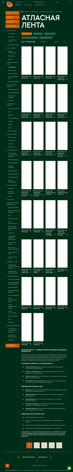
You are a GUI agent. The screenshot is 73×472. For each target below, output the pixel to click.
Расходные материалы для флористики (12, 203)
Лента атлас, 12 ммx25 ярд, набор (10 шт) (37, 153)
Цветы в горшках (12, 130)
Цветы (10, 127)
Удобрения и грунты (12, 261)
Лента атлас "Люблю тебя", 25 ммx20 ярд (50, 192)
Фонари (10, 59)
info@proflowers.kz (39, 2)
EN (56, 2)
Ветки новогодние (13, 162)
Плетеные (10, 143)
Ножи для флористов (13, 92)
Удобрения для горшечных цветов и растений (13, 266)
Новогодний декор (12, 150)
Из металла (11, 36)
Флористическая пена (12, 253)
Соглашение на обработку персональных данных (58, 470)
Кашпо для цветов (11, 134)
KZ (58, 2)
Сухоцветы (11, 340)
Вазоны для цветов (13, 89)
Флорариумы (11, 56)
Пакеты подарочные (13, 295)
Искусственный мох (13, 118)
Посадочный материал (11, 22)
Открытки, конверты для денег (13, 291)
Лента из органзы (12, 73)
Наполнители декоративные (12, 336)
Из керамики (11, 33)
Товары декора (11, 26)
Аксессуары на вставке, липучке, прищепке (12, 155)
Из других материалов (11, 192)
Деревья (10, 115)
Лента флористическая (12, 222)
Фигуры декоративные (12, 52)
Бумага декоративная (13, 279)
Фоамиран (11, 322)
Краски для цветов (13, 218)
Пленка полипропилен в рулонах (12, 306)
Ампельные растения (13, 108)
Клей (9, 215)
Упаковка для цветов (12, 276)
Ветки (9, 111)
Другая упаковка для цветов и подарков (13, 283)
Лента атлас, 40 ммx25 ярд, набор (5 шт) (25, 271)
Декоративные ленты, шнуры (12, 63)
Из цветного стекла (13, 44)
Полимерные (11, 146)
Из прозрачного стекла (12, 40)
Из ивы (10, 196)
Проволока (11, 233)
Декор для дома (11, 48)
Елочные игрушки (12, 170)
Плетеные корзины (12, 185)
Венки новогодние (13, 159)
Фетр (9, 319)
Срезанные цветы (12, 12)
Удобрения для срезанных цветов (13, 272)
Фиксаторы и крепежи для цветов (13, 248)
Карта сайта (20, 470)
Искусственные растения (11, 104)
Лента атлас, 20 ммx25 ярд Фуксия (37, 271)
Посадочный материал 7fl (11, 345)
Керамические (12, 137)
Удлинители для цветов (12, 243)
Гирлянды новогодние (11, 167)
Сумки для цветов (13, 316)
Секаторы (10, 100)
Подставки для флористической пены (12, 228)
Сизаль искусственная (12, 312)
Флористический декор (13, 325)
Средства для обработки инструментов (12, 238)
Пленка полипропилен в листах (12, 300)
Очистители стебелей (11, 96)
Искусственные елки (13, 174)
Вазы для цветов (11, 30)
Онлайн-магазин (40, 4)
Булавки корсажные (13, 207)
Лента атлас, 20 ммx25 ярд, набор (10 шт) (50, 116)
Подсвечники (10, 199)
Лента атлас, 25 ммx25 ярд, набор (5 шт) (62, 78)
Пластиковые (11, 140)
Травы (10, 124)
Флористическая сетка (12, 257)
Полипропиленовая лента (13, 77)
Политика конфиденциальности (29, 470)
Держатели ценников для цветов (13, 211)
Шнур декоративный (13, 81)
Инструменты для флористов (11, 85)
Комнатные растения (10, 17)
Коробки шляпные (13, 287)
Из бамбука (11, 188)
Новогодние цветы (13, 177)
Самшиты (10, 121)
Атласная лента (12, 67)
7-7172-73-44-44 (19, 2)
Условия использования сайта (42, 470)
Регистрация (28, 4)
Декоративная (12, 70)
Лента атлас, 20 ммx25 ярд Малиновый (50, 271)
